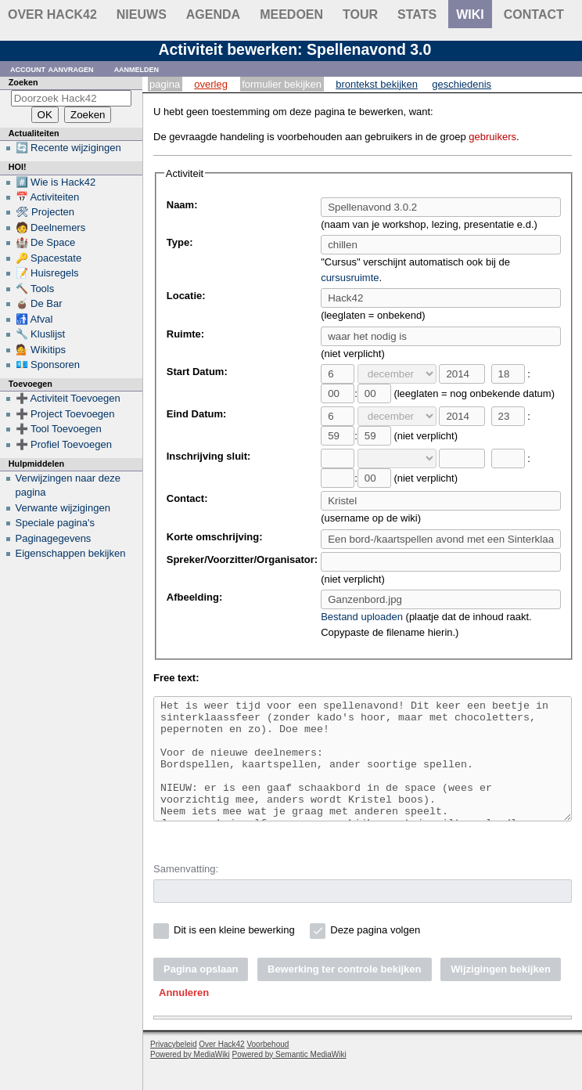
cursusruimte (350, 277)
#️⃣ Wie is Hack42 (56, 182)
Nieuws (142, 14)
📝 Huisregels (47, 273)
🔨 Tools (35, 288)
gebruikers (492, 137)
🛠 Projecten (45, 212)
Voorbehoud (267, 1067)
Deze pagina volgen (375, 953)
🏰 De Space (46, 242)
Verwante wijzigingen (63, 508)
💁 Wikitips (41, 350)
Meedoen (291, 14)
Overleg (211, 84)
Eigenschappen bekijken (71, 553)
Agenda (213, 14)
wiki (470, 14)
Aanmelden (137, 68)
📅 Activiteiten (48, 197)
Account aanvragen (52, 68)
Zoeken (23, 82)
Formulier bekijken (282, 84)
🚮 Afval (34, 319)
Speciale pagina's (55, 523)
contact (534, 14)
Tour (360, 14)
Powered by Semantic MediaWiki (289, 1078)
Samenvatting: (185, 892)
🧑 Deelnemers (51, 227)
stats (416, 14)
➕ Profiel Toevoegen (64, 444)
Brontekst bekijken (377, 84)
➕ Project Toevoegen (65, 414)
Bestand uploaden (362, 617)
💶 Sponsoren (48, 364)
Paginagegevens (54, 538)
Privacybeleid (173, 1067)
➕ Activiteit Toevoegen (68, 398)
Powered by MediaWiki (190, 1078)
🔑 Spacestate (49, 258)
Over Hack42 (52, 14)
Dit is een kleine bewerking (234, 953)
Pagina (164, 84)
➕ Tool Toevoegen (59, 429)
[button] (183, 1017)
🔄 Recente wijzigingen (68, 147)
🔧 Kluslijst (41, 334)
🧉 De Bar (39, 303)
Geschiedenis (461, 84)
